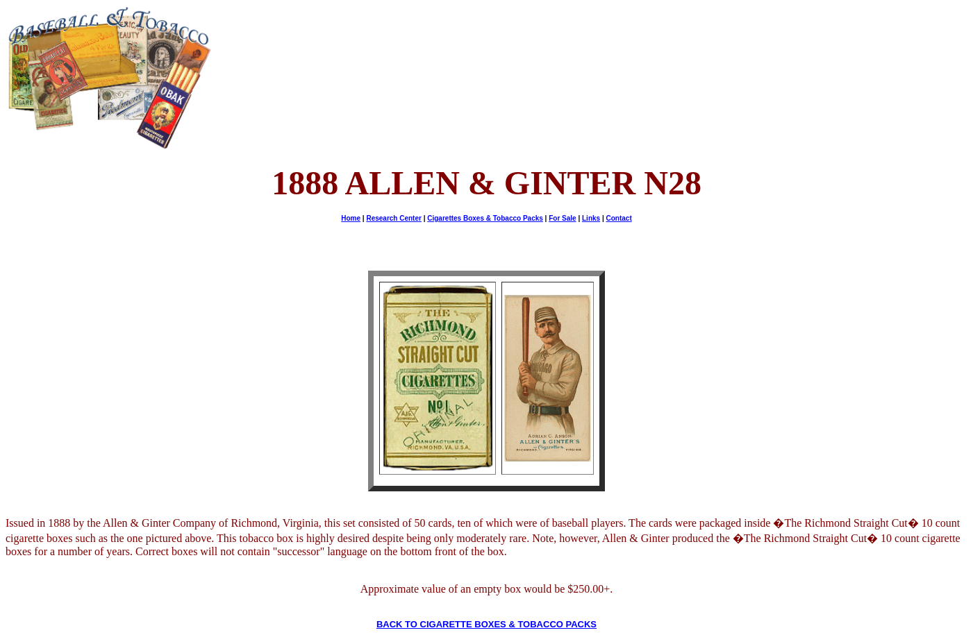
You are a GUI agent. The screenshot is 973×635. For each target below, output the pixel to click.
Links (591, 218)
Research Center (393, 218)
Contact (619, 218)
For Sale (562, 218)
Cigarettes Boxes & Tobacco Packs (485, 218)
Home (350, 218)
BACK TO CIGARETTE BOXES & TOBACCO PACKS (486, 624)
